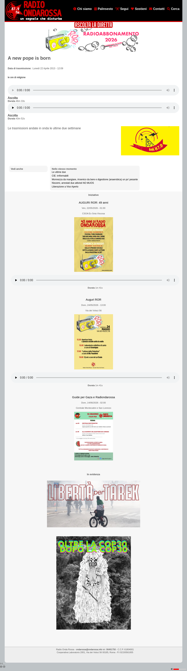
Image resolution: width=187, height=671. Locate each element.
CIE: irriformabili (60, 175)
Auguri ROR (93, 299)
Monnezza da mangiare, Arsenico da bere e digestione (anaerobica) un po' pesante (95, 179)
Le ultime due (59, 172)
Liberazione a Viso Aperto (65, 186)
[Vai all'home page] (34, 19)
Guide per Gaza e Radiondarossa (93, 397)
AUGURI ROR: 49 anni (93, 202)
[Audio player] (93, 90)
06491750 (111, 649)
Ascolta (13, 98)
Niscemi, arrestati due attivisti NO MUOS (73, 183)
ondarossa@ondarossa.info (89, 649)
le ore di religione (16, 77)
